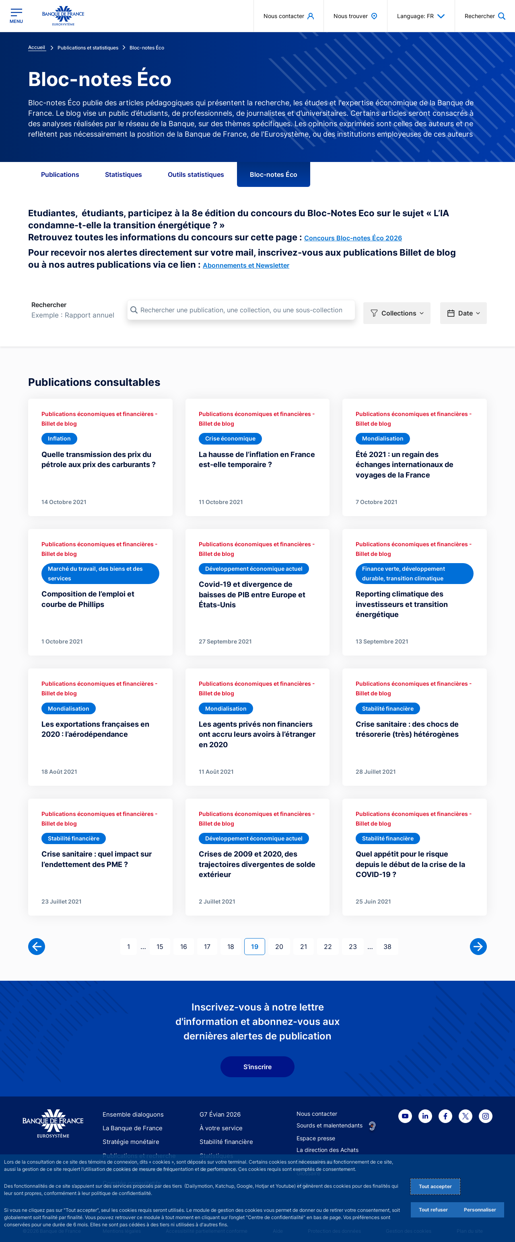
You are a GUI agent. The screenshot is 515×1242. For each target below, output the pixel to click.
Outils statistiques (196, 174)
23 (356, 940)
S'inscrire (257, 1061)
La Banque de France (131, 1122)
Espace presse (316, 1132)
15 (163, 940)
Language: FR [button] (421, 16)
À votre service (219, 1122)
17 (210, 940)
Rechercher (48, 305)
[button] (397, 310)
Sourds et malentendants (330, 1119)
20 (282, 940)
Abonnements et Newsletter (246, 265)
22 (331, 940)
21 (307, 940)
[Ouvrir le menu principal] (16, 16)
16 (187, 940)
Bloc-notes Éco (273, 174)
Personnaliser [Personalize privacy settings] (480, 1210)
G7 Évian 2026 (219, 1108)
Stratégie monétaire (128, 1136)
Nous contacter (317, 1108)
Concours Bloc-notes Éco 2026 (353, 238)
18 (234, 940)
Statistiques (123, 174)
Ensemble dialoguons (130, 1108)
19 (258, 940)
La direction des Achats (327, 1144)
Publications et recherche (136, 1150)
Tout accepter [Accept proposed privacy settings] (435, 1186)
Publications (60, 174)
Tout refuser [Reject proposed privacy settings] (433, 1210)
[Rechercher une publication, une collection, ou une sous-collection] (241, 310)
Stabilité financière (224, 1136)
